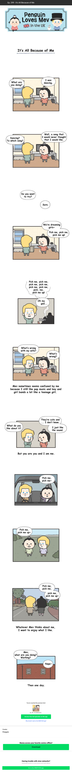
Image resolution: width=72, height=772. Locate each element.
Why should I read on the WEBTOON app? (36, 721)
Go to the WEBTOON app (36, 768)
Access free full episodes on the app (36, 716)
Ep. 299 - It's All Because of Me (21, 2)
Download (36, 747)
